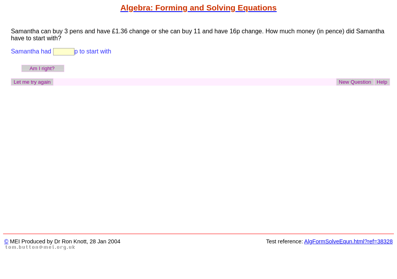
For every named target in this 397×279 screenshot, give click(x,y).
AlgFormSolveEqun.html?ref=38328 (348, 241)
